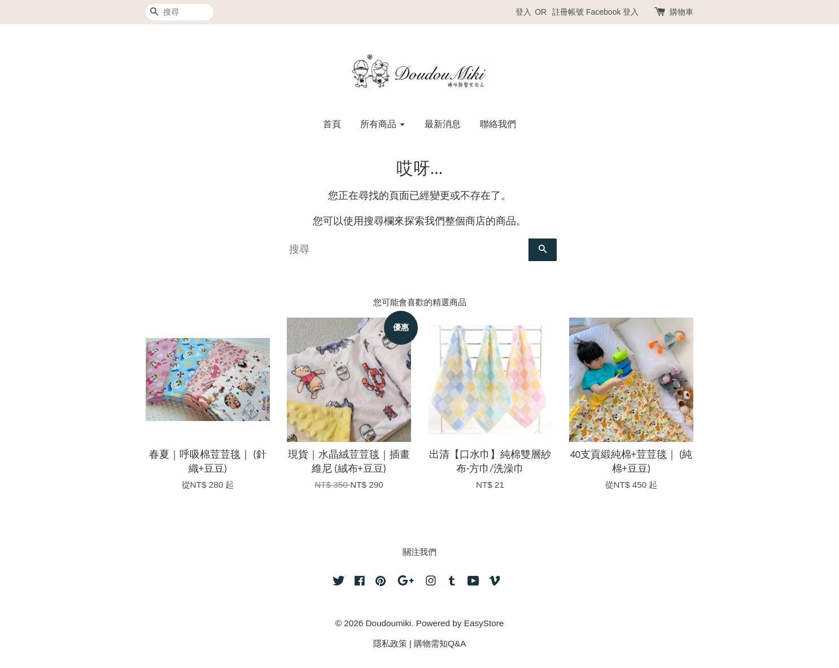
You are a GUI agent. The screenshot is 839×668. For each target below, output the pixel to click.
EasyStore (484, 623)
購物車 (681, 11)
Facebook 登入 (612, 11)
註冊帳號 (568, 11)
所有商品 (382, 124)
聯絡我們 (498, 124)
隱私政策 (390, 643)
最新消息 (443, 124)
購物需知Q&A (440, 643)
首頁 (332, 124)
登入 (523, 11)
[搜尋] (179, 12)
